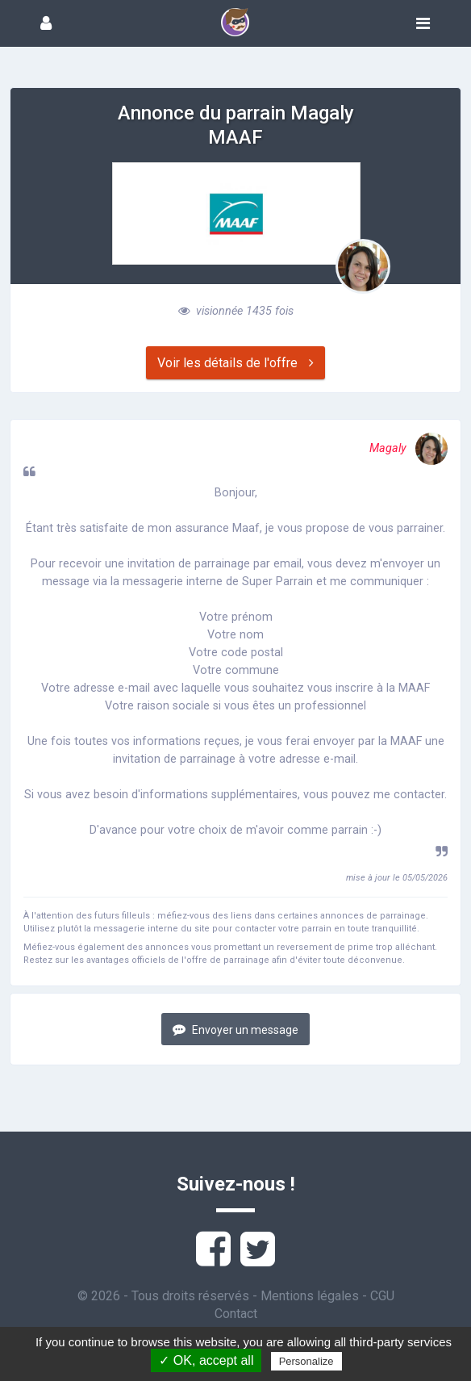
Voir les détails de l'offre (235, 362)
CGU (382, 1296)
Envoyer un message (235, 1029)
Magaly (408, 448)
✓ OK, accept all (206, 1360)
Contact (236, 1313)
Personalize (306, 1361)
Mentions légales (310, 1296)
